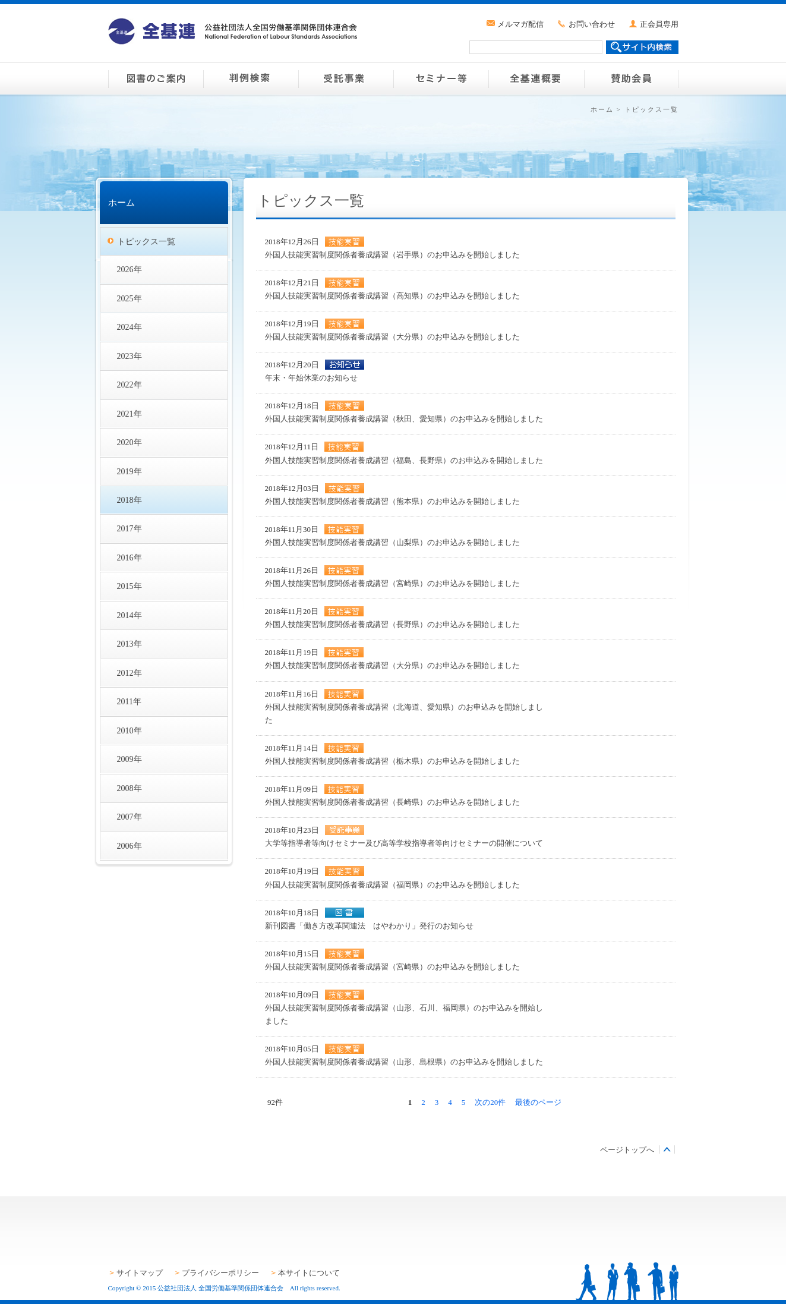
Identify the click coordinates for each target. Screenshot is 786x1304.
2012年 (129, 673)
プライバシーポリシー (220, 1273)
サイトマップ (139, 1273)
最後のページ (538, 1102)
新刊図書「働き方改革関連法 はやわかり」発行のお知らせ (369, 925)
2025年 (129, 298)
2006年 (129, 846)
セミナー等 (440, 78)
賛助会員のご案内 (630, 78)
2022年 (129, 384)
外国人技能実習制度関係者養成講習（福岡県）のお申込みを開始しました (392, 884)
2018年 (129, 500)
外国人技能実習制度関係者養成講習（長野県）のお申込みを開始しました (392, 624)
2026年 (129, 269)
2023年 (129, 356)
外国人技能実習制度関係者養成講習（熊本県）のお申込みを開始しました (392, 501)
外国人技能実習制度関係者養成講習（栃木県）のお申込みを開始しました (392, 761)
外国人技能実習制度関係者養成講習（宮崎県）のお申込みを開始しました (392, 583)
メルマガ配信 (520, 24)
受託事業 (345, 78)
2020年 (129, 442)
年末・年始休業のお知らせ (311, 377)
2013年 (129, 643)
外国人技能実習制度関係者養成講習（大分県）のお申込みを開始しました (392, 336)
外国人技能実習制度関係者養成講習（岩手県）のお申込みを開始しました (392, 254)
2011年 (129, 701)
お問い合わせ (592, 24)
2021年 (129, 413)
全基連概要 (535, 78)
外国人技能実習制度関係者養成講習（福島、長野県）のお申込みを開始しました (404, 460)
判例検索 (250, 78)
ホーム (602, 109)
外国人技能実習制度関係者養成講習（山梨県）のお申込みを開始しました (392, 542)
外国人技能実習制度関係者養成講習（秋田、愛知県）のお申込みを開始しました (404, 418)
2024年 (129, 327)
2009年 (129, 759)
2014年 (129, 615)
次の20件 (490, 1102)
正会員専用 (659, 24)
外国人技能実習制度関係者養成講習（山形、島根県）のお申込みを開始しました (404, 1061)
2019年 (129, 471)
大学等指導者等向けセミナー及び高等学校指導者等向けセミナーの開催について (404, 843)
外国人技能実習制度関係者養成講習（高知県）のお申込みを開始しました (392, 295)
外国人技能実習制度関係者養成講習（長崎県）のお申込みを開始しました (392, 802)
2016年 (129, 557)
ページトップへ (627, 1149)
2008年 (129, 788)
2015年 (129, 586)
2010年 (129, 730)
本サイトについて (309, 1273)
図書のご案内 (155, 78)
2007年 (129, 816)
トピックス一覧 (146, 241)
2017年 (129, 528)
